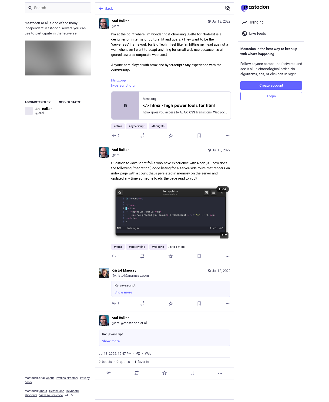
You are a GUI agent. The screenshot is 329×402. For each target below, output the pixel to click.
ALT (224, 235)
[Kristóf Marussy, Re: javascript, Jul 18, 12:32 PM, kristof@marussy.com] (164, 287)
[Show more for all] (228, 8)
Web (148, 353)
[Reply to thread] (115, 256)
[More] (227, 135)
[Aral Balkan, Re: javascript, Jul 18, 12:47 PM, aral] (164, 345)
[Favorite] (171, 135)
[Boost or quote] (142, 135)
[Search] (58, 7)
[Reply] (115, 135)
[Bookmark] (199, 135)
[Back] (158, 8)
